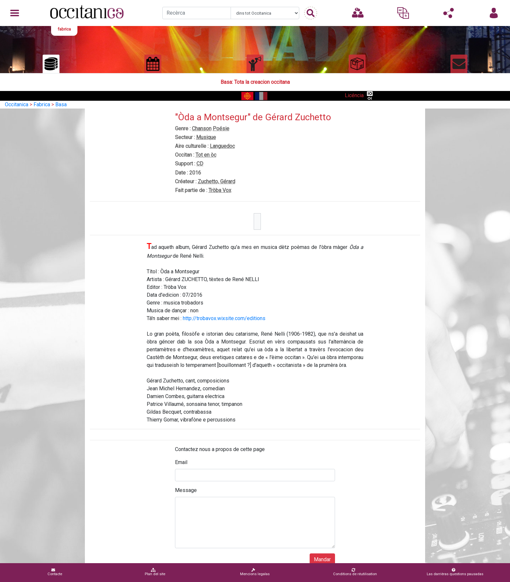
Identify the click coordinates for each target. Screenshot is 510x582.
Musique (206, 137)
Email (181, 462)
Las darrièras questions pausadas (455, 572)
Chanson (201, 128)
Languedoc (222, 146)
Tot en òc (205, 155)
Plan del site (155, 572)
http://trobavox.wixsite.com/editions (224, 318)
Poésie (221, 128)
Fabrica (42, 104)
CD (199, 164)
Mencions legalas (255, 572)
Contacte (54, 572)
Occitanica (16, 104)
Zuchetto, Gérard (216, 181)
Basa (61, 104)
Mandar (322, 559)
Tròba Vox (219, 190)
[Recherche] (196, 13)
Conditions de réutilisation (355, 572)
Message (186, 490)
